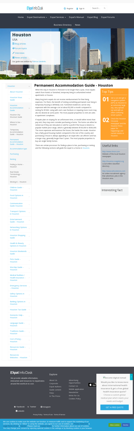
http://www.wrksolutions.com (113, 171)
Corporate (53, 383)
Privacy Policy (37, 415)
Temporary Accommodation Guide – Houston (16, 132)
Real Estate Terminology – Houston (15, 174)
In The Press (54, 396)
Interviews (18, 53)
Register (68, 8)
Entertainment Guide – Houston (17, 220)
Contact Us (73, 386)
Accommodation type (18, 149)
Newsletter (73, 392)
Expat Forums (108, 17)
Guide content (55, 389)
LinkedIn (20, 411)
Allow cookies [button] (115, 425)
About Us (53, 380)
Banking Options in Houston (17, 302)
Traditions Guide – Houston (17, 332)
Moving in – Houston (18, 182)
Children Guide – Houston (16, 188)
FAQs (51, 393)
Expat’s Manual (76, 17)
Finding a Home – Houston (17, 165)
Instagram (46, 407)
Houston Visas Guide (16, 98)
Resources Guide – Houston (18, 348)
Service (23, 426)
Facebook (21, 406)
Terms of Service (59, 415)
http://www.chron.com (111, 151)
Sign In (80, 8)
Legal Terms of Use (10, 426)
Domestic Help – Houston (17, 316)
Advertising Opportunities (74, 381)
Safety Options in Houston (17, 294)
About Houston (16, 92)
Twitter (33, 406)
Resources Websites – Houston (18, 356)
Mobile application (76, 389)
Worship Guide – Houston (17, 268)
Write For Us (74, 395)
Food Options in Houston (16, 196)
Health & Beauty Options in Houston (18, 244)
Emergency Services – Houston (18, 286)
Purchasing (14, 154)
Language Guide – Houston (17, 324)
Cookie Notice (46, 426)
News (77, 24)
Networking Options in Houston (18, 228)
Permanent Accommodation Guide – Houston (16, 141)
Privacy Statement (81, 424)
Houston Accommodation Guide (16, 107)
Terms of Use (48, 415)
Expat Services (57, 17)
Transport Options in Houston (18, 212)
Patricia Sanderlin (39, 61)
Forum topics (20, 48)
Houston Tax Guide (18, 309)
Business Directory (63, 24)
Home (21, 17)
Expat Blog (92, 17)
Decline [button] (125, 425)
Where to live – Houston (16, 123)
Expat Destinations (36, 17)
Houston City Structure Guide (16, 116)
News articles (20, 57)
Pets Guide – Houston (15, 260)
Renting (13, 159)
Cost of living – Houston (16, 340)
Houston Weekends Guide (18, 252)
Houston (86, 148)
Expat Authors (55, 386)
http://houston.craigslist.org (113, 161)
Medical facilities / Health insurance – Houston (17, 277)
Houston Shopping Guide (17, 236)
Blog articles (19, 43)
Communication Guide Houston (16, 204)
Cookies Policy (75, 398)
